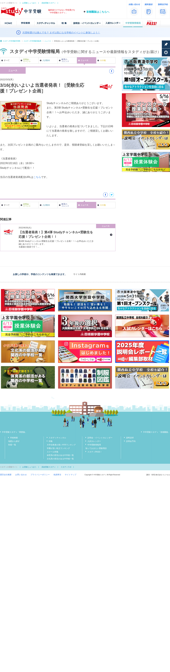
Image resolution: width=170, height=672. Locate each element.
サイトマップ (70, 475)
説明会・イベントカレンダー (99, 438)
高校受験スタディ (49, 3)
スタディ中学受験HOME (11, 41)
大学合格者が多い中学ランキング (61, 445)
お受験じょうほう (29, 3)
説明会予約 (131, 441)
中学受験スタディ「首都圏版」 (156, 432)
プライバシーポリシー (40, 475)
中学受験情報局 (94, 445)
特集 (51, 441)
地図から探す (14, 441)
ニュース (47, 41)
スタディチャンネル (57, 438)
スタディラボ (66, 467)
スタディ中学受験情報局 (32, 41)
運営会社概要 (6, 475)
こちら (37, 177)
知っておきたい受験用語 (96, 448)
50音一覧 (12, 445)
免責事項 (57, 475)
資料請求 (130, 438)
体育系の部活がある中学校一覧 (60, 455)
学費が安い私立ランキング (58, 448)
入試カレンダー (94, 441)
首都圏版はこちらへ (97, 11)
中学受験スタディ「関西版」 (14, 432)
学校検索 (14, 438)
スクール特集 (52, 452)
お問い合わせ (21, 475)
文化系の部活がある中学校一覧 (60, 459)
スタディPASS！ (94, 452)
